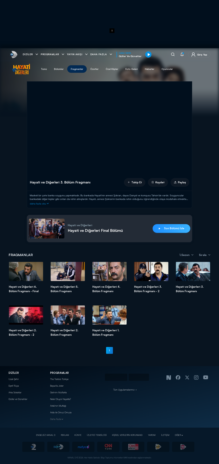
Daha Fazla (55, 419)
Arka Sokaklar (15, 392)
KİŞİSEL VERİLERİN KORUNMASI (127, 435)
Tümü (44, 68)
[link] (13, 54)
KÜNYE (77, 435)
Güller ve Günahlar (18, 399)
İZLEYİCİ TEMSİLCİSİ (97, 435)
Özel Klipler (112, 68)
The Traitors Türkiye (59, 379)
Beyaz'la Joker (56, 385)
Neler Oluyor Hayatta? (60, 399)
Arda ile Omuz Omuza (61, 412)
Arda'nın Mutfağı (58, 405)
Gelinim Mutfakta (58, 392)
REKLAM (65, 435)
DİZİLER (14, 372)
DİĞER (178, 435)
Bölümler (59, 68)
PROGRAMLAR (59, 372)
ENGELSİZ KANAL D (45, 435)
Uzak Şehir (14, 379)
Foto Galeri (131, 68)
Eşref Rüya (14, 385)
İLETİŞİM (165, 435)
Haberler (149, 68)
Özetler (94, 68)
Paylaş (180, 182)
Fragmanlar (77, 68)
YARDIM (152, 435)
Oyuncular (167, 68)
